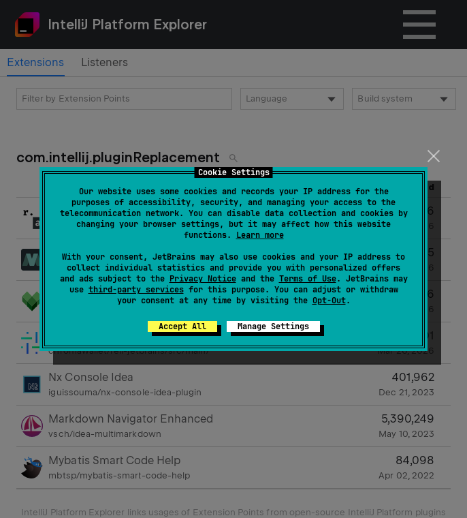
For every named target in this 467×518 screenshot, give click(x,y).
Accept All (182, 326)
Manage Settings (273, 326)
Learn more (260, 235)
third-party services (136, 289)
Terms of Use (307, 278)
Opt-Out (329, 300)
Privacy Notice (203, 278)
